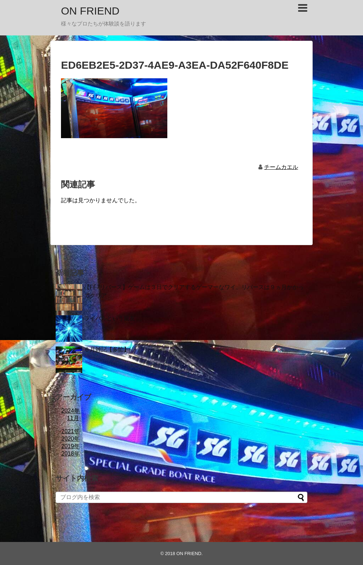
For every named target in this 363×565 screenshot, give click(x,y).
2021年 (70, 431)
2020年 (70, 439)
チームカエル (281, 167)
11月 (73, 418)
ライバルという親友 (109, 318)
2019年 (70, 446)
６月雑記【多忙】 (106, 349)
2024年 (70, 411)
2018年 (70, 454)
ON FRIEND (90, 11)
